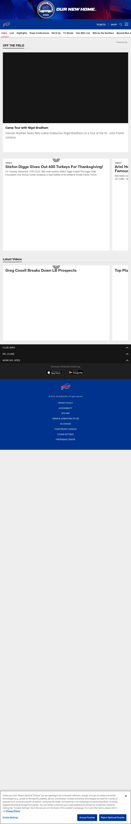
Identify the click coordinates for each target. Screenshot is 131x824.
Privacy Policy (65, 403)
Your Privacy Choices (66, 429)
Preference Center (65, 439)
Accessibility (65, 408)
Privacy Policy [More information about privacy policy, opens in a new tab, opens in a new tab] (13, 811)
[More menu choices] (126, 24)
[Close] (125, 795)
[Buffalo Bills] (65, 387)
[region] (65, 807)
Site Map (65, 413)
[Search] (121, 24)
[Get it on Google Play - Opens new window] (75, 374)
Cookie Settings (65, 434)
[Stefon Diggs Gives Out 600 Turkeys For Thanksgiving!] (56, 169)
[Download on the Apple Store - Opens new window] (54, 373)
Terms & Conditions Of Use (65, 418)
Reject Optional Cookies (113, 817)
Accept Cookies (87, 817)
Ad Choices (65, 424)
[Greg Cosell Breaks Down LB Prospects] (56, 270)
